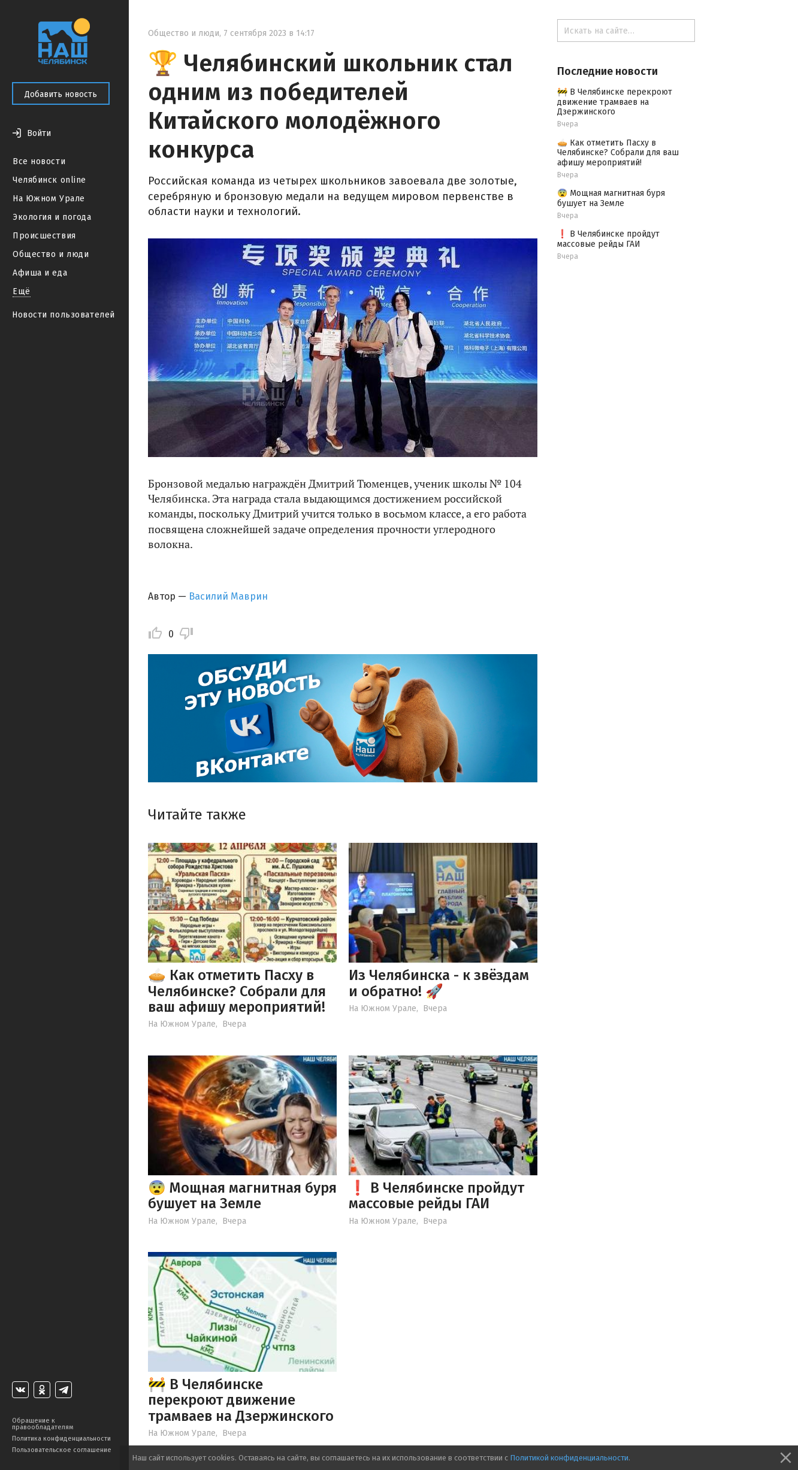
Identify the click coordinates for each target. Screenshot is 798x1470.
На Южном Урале (49, 198)
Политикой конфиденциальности (569, 1457)
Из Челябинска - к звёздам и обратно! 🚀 (439, 983)
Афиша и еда (40, 273)
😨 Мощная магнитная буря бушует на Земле (242, 1195)
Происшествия (44, 236)
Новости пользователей (63, 315)
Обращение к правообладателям (42, 1423)
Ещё (22, 291)
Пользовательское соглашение (61, 1450)
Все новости (39, 161)
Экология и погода (52, 217)
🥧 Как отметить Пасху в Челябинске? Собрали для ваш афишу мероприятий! (237, 991)
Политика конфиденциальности (61, 1438)
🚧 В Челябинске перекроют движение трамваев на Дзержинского (241, 1400)
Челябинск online (49, 180)
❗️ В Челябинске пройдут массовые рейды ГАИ (436, 1195)
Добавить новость (61, 94)
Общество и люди (51, 254)
